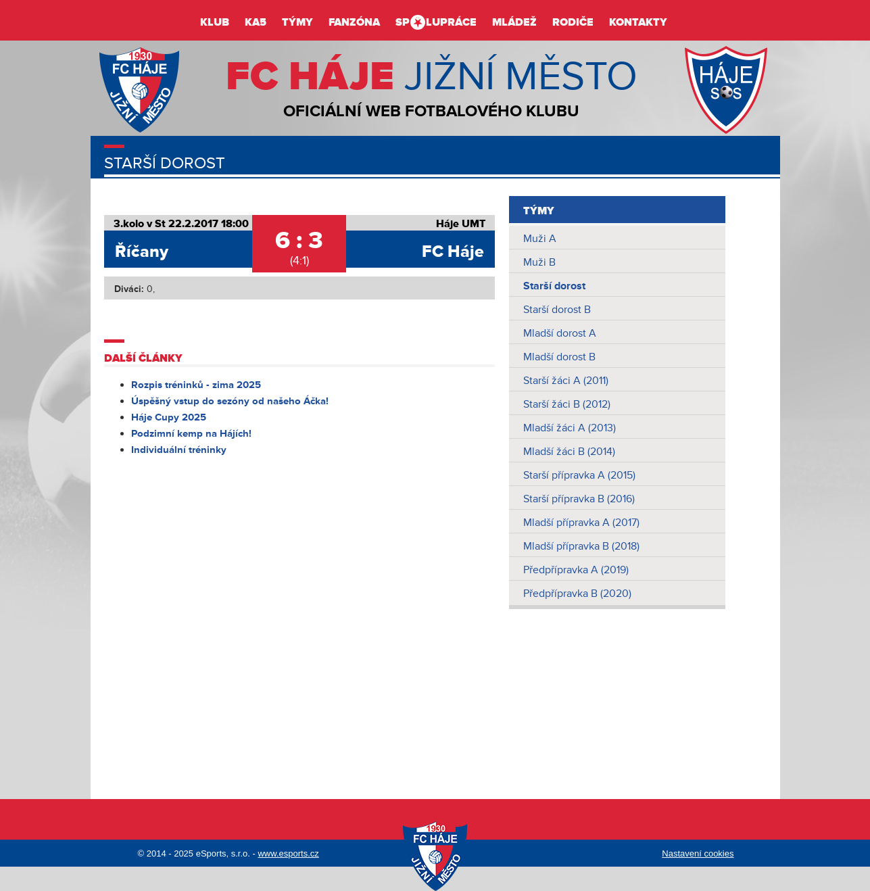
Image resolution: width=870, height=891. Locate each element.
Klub (214, 22)
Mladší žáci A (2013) (569, 428)
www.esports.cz (288, 853)
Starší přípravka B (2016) (579, 499)
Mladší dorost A (559, 333)
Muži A (539, 238)
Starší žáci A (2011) (565, 380)
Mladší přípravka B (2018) (581, 546)
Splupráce (436, 22)
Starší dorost (554, 286)
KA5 (255, 22)
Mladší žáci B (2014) (569, 451)
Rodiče (573, 22)
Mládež (514, 22)
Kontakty (638, 22)
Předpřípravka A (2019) (576, 570)
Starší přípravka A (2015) (579, 475)
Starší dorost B (557, 309)
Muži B (539, 262)
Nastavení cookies (697, 853)
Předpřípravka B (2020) (577, 593)
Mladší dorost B (559, 357)
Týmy (297, 22)
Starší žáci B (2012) (566, 404)
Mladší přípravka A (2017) (581, 522)
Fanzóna (354, 22)
